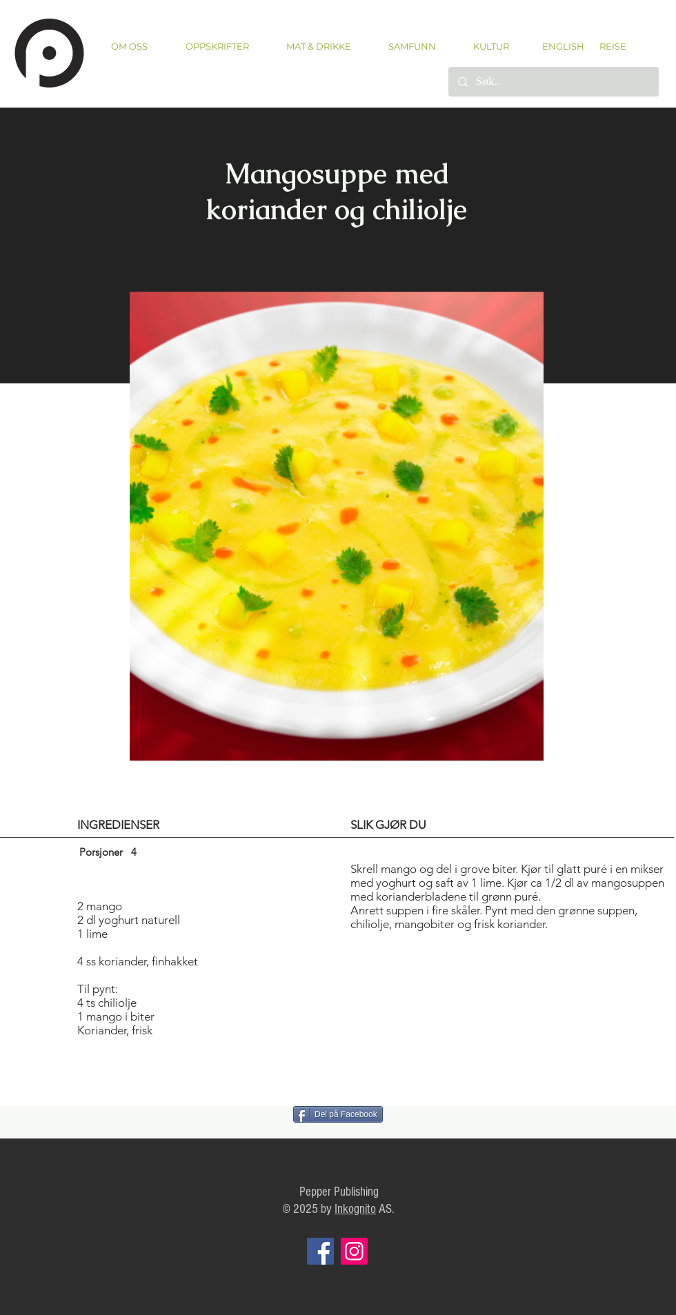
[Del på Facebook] (338, 1114)
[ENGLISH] (562, 46)
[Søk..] (553, 82)
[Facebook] (320, 1251)
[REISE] (608, 46)
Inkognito (355, 1209)
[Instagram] (354, 1251)
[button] (217, 46)
